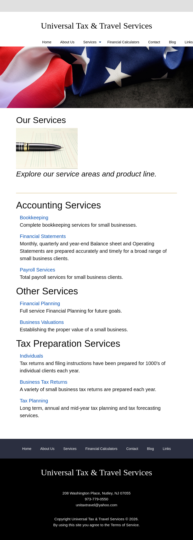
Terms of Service (125, 525)
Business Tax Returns (43, 382)
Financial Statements (43, 236)
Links (167, 449)
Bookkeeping (34, 217)
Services (90, 42)
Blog (172, 42)
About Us (67, 42)
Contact (154, 42)
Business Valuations (42, 322)
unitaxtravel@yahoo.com (96, 505)
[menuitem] (46, 41)
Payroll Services (37, 269)
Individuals (31, 356)
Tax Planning (34, 400)
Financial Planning (40, 303)
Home (46, 42)
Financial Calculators (123, 42)
